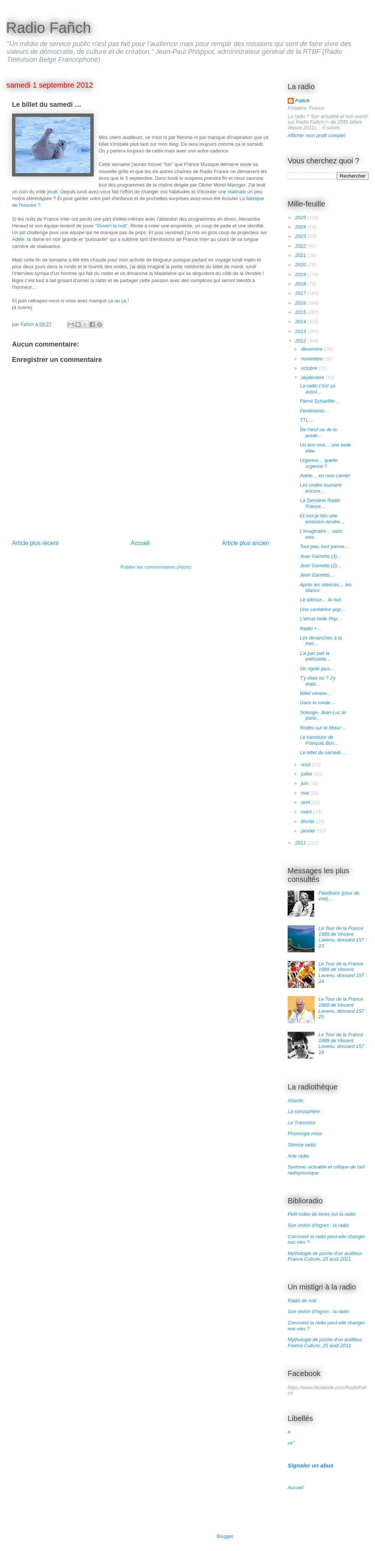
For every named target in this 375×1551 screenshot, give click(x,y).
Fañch (302, 100)
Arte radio (298, 1156)
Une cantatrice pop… (322, 609)
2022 (301, 246)
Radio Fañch (48, 27)
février (308, 821)
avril (306, 802)
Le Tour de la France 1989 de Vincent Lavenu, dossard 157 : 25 (342, 1007)
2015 (301, 312)
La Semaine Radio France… (320, 503)
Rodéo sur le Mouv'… (323, 728)
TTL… (306, 420)
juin (305, 783)
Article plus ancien (245, 543)
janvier (309, 831)
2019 (301, 274)
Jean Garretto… (317, 575)
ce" (291, 1443)
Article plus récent (35, 543)
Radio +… (310, 628)
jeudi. (53, 191)
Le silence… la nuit (320, 599)
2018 (301, 284)
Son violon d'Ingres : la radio (318, 1225)
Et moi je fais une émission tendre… (322, 518)
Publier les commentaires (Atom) (155, 567)
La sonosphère (304, 1111)
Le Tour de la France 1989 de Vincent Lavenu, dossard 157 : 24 (342, 972)
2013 (301, 331)
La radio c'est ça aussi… (317, 388)
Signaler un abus (311, 1465)
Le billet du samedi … (323, 752)
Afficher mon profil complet (316, 135)
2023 (301, 236)
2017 (301, 293)
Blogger (225, 1536)
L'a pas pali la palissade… (315, 656)
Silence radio (302, 1145)
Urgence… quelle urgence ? (318, 463)
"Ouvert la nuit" (111, 226)
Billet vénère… (316, 693)
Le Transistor (302, 1122)
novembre (312, 359)
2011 (301, 843)
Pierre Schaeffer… (320, 401)
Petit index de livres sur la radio (322, 1214)
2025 (301, 217)
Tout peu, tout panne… (324, 546)
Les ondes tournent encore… (320, 488)
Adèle (18, 239)
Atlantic (296, 1100)
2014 (301, 321)
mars (307, 811)
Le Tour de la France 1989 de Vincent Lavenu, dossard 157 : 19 (342, 1043)
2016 (301, 303)
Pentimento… (314, 411)
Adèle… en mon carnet (325, 475)
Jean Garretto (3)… (321, 556)
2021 (301, 255)
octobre (310, 368)
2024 (301, 227)
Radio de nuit (302, 1300)
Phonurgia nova (305, 1133)
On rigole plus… (317, 668)
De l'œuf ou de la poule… (318, 432)
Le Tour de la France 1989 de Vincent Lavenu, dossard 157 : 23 (342, 937)
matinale (237, 191)
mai (305, 793)
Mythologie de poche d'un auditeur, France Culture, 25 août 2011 (325, 1256)
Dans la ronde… (317, 702)
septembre (313, 377)
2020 (301, 264)
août (306, 764)
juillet (307, 774)
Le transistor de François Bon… (319, 740)
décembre (312, 349)
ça (111, 300)
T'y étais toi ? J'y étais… (317, 681)
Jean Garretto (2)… (321, 565)
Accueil (140, 543)
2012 (301, 341)
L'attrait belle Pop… (321, 619)
